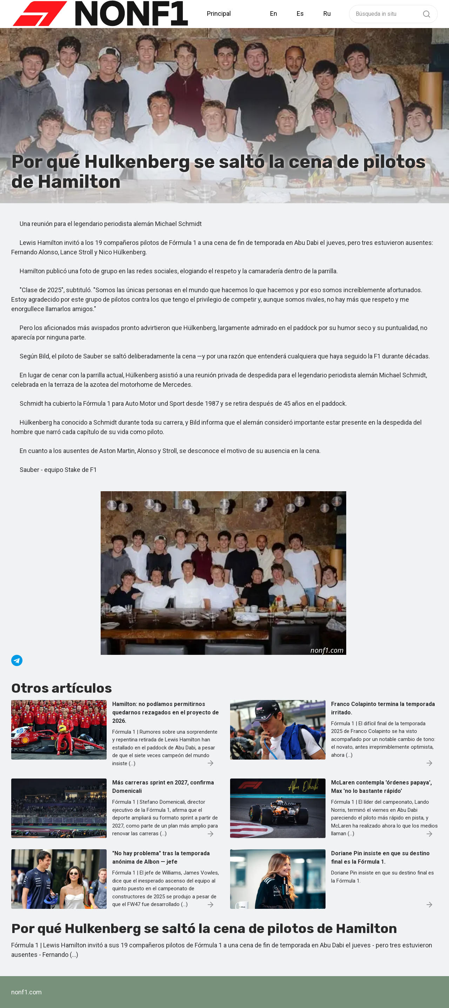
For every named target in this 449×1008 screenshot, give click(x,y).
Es (300, 13)
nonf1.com (26, 992)
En (273, 13)
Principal (219, 13)
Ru (327, 13)
